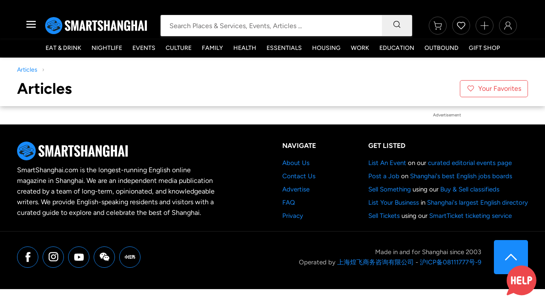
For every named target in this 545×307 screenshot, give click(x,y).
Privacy (292, 216)
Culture (179, 48)
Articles (27, 69)
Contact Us (299, 176)
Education (396, 48)
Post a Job (383, 176)
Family (212, 48)
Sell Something (389, 189)
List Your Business (393, 202)
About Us (296, 163)
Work (360, 48)
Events (143, 48)
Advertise (296, 189)
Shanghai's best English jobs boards (461, 176)
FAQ (288, 202)
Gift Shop (484, 48)
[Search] (397, 25)
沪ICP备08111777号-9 (450, 262)
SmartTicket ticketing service (470, 216)
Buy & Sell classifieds (469, 189)
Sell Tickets (384, 216)
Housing (326, 48)
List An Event (387, 163)
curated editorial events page (470, 163)
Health (244, 48)
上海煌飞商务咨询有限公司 (375, 262)
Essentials (284, 48)
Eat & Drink (63, 48)
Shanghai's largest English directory (477, 202)
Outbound (442, 48)
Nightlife (107, 48)
